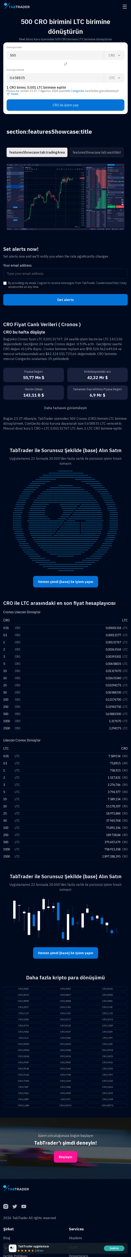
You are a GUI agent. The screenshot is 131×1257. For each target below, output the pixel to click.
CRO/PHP (23, 1062)
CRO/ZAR (107, 1099)
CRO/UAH (65, 1080)
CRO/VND (65, 1086)
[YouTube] (23, 1206)
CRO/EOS (107, 1019)
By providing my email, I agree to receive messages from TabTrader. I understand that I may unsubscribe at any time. (67, 285)
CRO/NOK (65, 1056)
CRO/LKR (107, 1043)
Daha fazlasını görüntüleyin (65, 408)
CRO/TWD (23, 1080)
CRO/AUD (107, 988)
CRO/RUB (23, 1068)
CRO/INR (65, 1037)
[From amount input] (55, 55)
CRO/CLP (23, 1013)
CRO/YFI (65, 1099)
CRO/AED (23, 988)
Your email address (17, 265)
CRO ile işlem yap (66, 105)
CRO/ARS (65, 988)
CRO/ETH (23, 1025)
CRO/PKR (65, 1062)
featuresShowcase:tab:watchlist (97, 152)
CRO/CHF (107, 1007)
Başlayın (65, 1157)
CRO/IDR (107, 1031)
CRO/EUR (65, 1025)
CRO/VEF (23, 1086)
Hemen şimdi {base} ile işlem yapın (65, 582)
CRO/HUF (65, 1031)
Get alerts (65, 300)
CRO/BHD (107, 994)
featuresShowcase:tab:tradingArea (37, 152)
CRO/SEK (107, 1068)
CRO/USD (107, 1080)
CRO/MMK (23, 1050)
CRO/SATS (65, 1105)
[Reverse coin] (65, 64)
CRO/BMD (23, 1000)
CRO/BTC (23, 1007)
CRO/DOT (65, 1019)
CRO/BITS (108, 1105)
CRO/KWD (65, 1043)
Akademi (75, 1238)
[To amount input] (55, 78)
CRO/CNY (65, 1013)
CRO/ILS (24, 1037)
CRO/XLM (107, 1093)
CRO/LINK (23, 1105)
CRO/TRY (107, 1074)
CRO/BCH (23, 994)
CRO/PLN (107, 1062)
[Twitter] (14, 1206)
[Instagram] (5, 1206)
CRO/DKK (23, 1019)
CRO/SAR (65, 1068)
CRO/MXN (65, 1050)
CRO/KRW (23, 1043)
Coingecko (77, 90)
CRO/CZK (107, 1013)
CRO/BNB (65, 1000)
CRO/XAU (23, 1093)
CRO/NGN (23, 1056)
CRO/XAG (107, 1086)
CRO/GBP (107, 1025)
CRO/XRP (23, 1099)
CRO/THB (65, 1074)
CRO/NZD (107, 1056)
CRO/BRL (107, 1000)
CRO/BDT (65, 994)
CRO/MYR (107, 1050)
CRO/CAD (65, 1007)
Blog (6, 1238)
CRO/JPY (107, 1037)
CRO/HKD (23, 1031)
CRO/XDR (65, 1093)
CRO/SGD (23, 1074)
